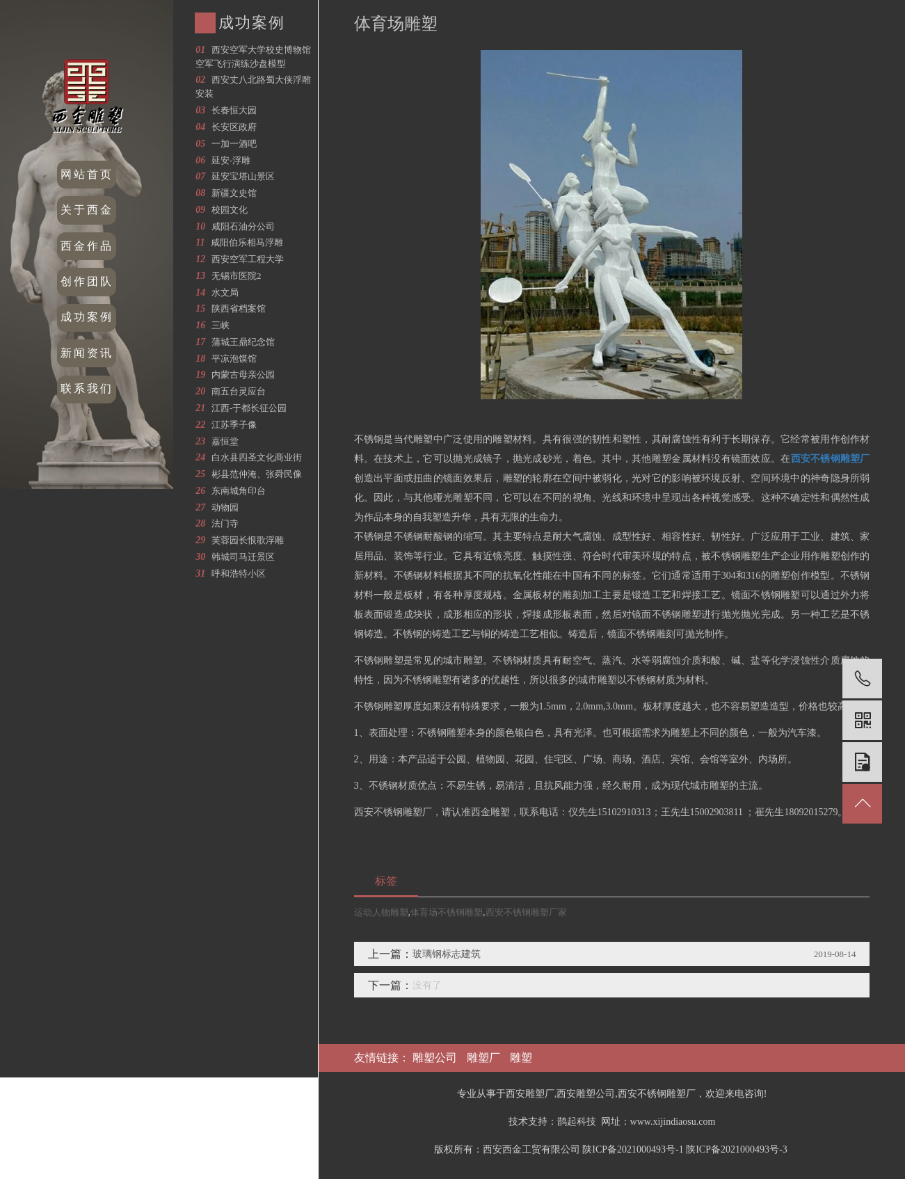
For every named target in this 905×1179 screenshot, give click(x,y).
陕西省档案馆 (238, 308)
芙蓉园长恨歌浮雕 (247, 540)
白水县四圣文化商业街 (256, 457)
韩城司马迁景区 (243, 557)
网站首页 (87, 174)
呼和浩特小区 (238, 573)
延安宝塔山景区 (243, 176)
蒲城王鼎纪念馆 (243, 342)
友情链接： (383, 1058)
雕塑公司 (435, 1058)
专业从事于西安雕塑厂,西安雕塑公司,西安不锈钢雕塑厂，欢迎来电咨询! (612, 1094)
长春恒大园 (234, 110)
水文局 (225, 292)
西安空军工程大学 (247, 259)
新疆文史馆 (234, 193)
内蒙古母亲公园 (243, 374)
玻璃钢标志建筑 (447, 954)
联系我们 (87, 388)
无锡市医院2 (236, 276)
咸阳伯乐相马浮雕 (247, 242)
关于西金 (87, 210)
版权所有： (458, 1149)
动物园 (225, 507)
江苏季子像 (234, 424)
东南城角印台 (238, 491)
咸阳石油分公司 (243, 226)
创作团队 (87, 281)
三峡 (220, 325)
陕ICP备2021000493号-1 (632, 1149)
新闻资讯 (87, 353)
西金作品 (87, 246)
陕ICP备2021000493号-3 (736, 1149)
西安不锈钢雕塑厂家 (526, 912)
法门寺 (225, 523)
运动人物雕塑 (381, 912)
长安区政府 (234, 127)
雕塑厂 (483, 1058)
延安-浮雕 (230, 160)
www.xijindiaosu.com (673, 1121)
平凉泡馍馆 (234, 358)
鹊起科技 (576, 1121)
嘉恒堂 (225, 441)
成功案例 (87, 317)
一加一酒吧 (234, 143)
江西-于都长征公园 (249, 408)
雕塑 (521, 1058)
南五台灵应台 (238, 391)
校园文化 (229, 209)
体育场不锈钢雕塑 (446, 912)
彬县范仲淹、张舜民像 (256, 474)
